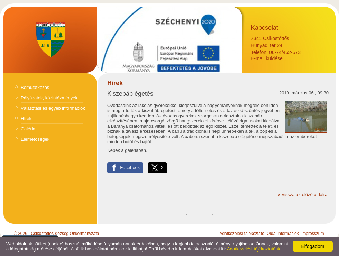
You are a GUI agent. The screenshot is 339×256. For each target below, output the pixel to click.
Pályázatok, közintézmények (49, 97)
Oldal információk (283, 233)
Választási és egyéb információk (53, 108)
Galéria (28, 128)
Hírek (26, 118)
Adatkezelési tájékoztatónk (253, 249)
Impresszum (312, 233)
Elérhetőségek (35, 139)
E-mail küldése (267, 58)
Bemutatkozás (35, 87)
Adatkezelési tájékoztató (241, 233)
